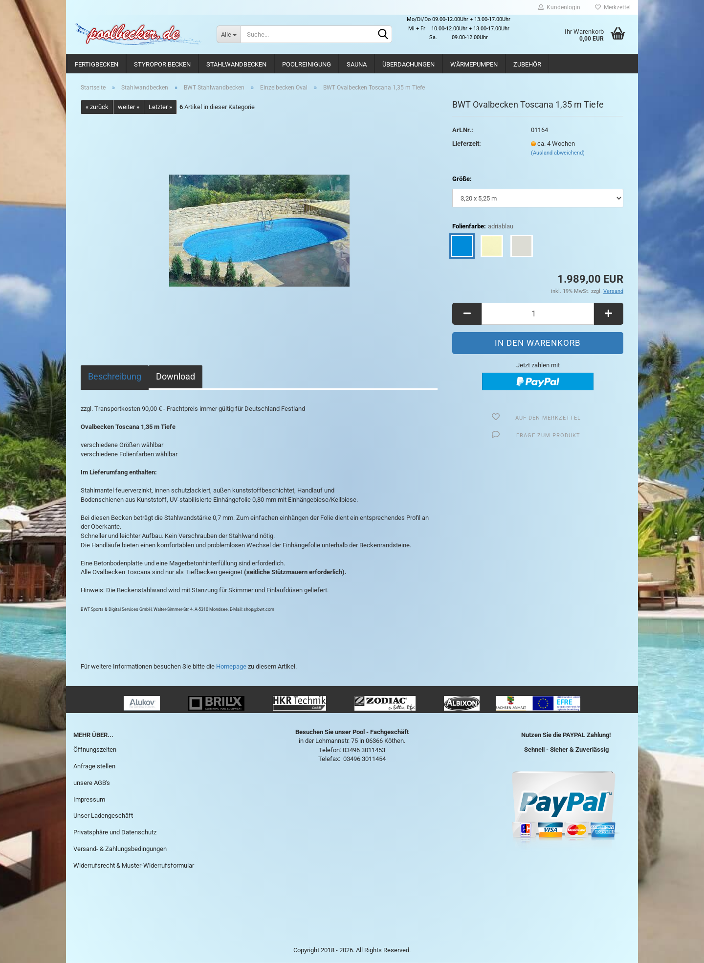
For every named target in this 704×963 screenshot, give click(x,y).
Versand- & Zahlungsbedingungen (120, 848)
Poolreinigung (306, 64)
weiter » (128, 107)
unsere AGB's (91, 782)
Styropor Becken (162, 64)
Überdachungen (408, 64)
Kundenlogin (559, 7)
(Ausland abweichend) (558, 153)
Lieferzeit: (466, 143)
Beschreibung (114, 376)
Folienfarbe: (482, 226)
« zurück (97, 107)
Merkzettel (613, 7)
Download (175, 376)
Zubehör (527, 64)
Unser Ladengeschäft (103, 815)
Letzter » (160, 107)
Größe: (462, 178)
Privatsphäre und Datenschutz (114, 832)
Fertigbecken (96, 64)
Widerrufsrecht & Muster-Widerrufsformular (133, 865)
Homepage (231, 666)
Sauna (357, 64)
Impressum (89, 799)
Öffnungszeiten (94, 749)
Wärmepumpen (474, 64)
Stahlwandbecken (236, 64)
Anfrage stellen (94, 766)
